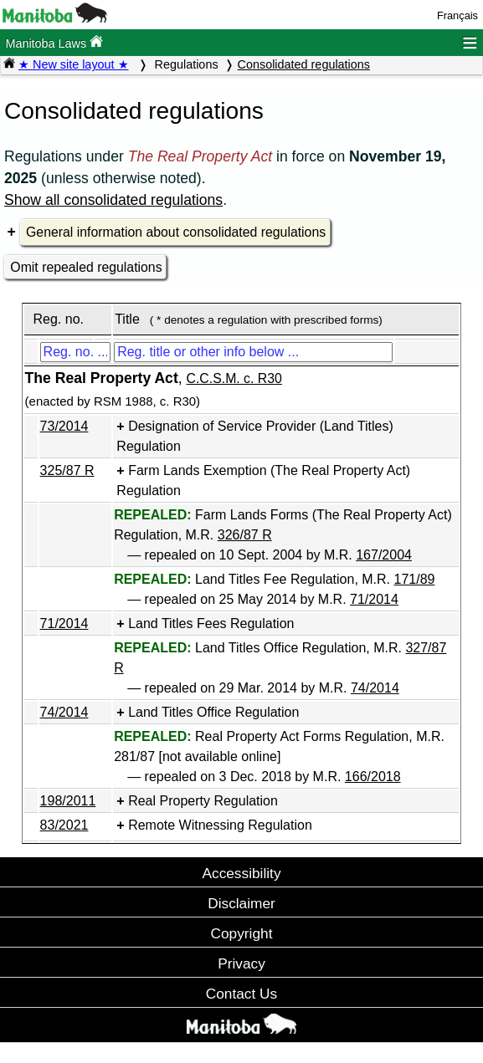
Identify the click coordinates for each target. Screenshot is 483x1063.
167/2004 (384, 555)
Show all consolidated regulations (113, 200)
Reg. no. (58, 319)
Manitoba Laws (54, 42)
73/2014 (64, 426)
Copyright (242, 933)
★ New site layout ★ (73, 64)
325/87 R (67, 470)
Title (127, 319)
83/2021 (64, 825)
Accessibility (241, 873)
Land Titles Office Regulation (213, 712)
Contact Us (241, 993)
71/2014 (374, 599)
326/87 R (245, 535)
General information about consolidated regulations (176, 232)
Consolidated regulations (304, 64)
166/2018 (373, 776)
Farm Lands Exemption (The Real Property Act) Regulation (263, 480)
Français (457, 15)
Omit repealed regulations (86, 267)
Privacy (241, 963)
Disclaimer (241, 903)
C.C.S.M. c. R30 (234, 378)
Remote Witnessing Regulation (220, 825)
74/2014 (375, 688)
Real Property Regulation (203, 801)
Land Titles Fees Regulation (211, 623)
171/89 (414, 579)
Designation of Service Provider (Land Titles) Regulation (254, 436)
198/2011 (68, 801)
